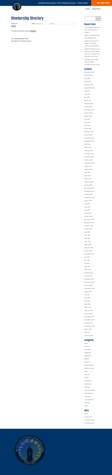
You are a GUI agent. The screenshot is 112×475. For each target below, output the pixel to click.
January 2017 (88, 276)
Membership (96, 9)
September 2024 (89, 88)
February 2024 (88, 103)
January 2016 (88, 313)
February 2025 (88, 85)
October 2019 (88, 194)
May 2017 (87, 263)
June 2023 (87, 122)
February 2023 (88, 132)
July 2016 (87, 295)
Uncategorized (88, 399)
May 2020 (87, 172)
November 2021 (89, 157)
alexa (86, 343)
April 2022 (87, 144)
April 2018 (87, 241)
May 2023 (87, 125)
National (87, 362)
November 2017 (89, 254)
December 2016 (89, 279)
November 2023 (89, 110)
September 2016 (89, 288)
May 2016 (87, 301)
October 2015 (88, 323)
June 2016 (87, 298)
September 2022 (89, 141)
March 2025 (87, 81)
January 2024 (88, 107)
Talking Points (88, 393)
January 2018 (88, 251)
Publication (88, 381)
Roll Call (87, 387)
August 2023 (88, 116)
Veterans (87, 403)
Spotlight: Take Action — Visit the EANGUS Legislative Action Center (92, 62)
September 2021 (89, 163)
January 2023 (88, 135)
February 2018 (88, 248)
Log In (87, 9)
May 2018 (87, 238)
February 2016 (88, 310)
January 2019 (88, 216)
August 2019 (88, 201)
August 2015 (88, 329)
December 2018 (89, 219)
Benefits (87, 346)
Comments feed (89, 420)
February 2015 (88, 335)
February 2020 (88, 182)
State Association (89, 390)
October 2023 (88, 113)
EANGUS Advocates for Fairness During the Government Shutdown (91, 43)
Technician (87, 396)
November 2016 (89, 282)
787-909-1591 (101, 3)
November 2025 (89, 72)
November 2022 (89, 138)
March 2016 (87, 307)
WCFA (86, 406)
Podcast (86, 374)
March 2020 (87, 179)
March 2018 (87, 244)
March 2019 (87, 213)
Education (87, 349)
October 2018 (88, 226)
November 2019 (89, 191)
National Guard (89, 365)
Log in (86, 413)
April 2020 (87, 176)
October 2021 (88, 160)
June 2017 (87, 260)
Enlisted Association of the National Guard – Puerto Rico (63, 3)
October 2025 (88, 75)
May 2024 (87, 97)
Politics (86, 378)
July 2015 (87, 332)
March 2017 (87, 269)
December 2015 (89, 316)
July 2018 (87, 232)
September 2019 (89, 197)
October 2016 (88, 285)
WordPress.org (89, 423)
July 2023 (87, 119)
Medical (86, 359)
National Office (89, 368)
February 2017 (88, 273)
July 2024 (87, 91)
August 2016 (88, 291)
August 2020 (88, 169)
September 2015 (89, 326)
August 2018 (88, 229)
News (86, 371)
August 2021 (88, 166)
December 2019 (89, 188)
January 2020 (88, 185)
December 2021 (89, 154)
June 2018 (87, 235)
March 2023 (87, 128)
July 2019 (87, 204)
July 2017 (87, 257)
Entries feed (88, 417)
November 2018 (89, 223)
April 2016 (87, 304)
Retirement (87, 384)
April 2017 (87, 266)
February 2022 (88, 150)
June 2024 (87, 94)
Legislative (87, 352)
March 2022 (87, 147)
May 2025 (87, 78)
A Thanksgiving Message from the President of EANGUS (92, 30)
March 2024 (87, 100)
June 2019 (87, 207)
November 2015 (89, 320)
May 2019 (87, 210)
